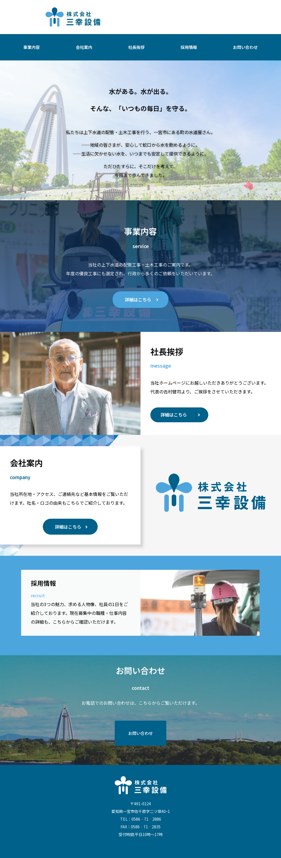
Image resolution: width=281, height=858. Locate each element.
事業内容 (31, 47)
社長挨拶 (136, 47)
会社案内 (84, 47)
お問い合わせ (245, 47)
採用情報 (189, 47)
